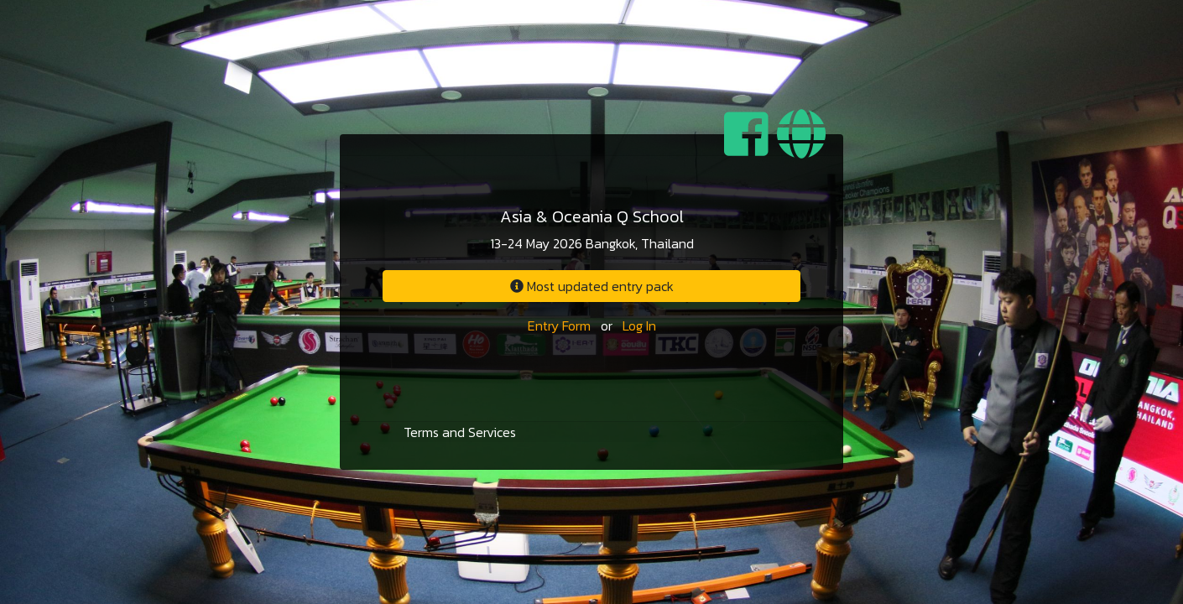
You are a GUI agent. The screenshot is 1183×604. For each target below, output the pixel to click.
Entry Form (559, 325)
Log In (639, 325)
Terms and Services (460, 432)
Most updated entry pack (592, 286)
